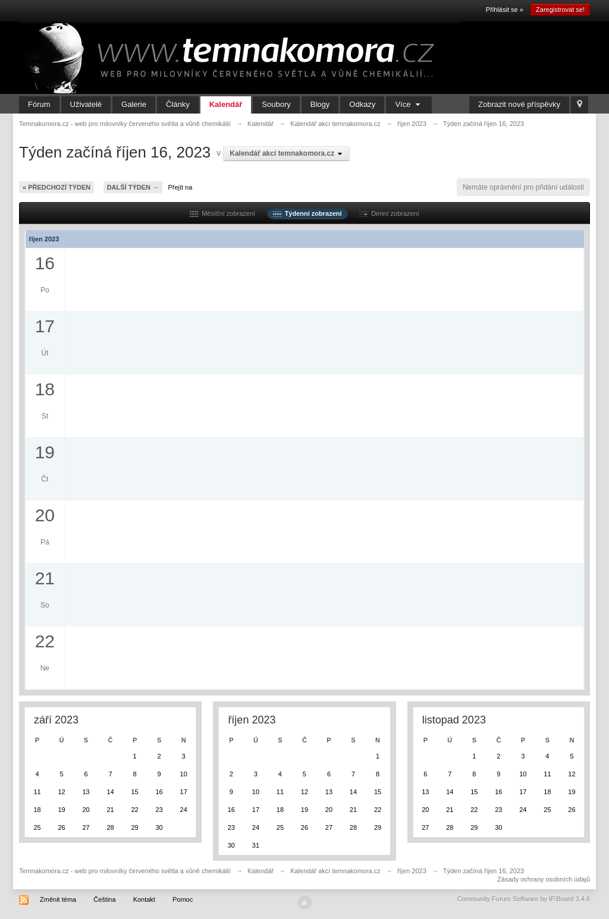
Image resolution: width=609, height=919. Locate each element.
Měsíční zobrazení (222, 213)
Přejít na (180, 187)
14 (110, 791)
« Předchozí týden (56, 187)
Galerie (133, 104)
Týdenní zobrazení (307, 213)
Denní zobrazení (389, 213)
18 (36, 809)
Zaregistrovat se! (560, 9)
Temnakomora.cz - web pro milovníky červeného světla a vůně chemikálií (125, 870)
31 (255, 845)
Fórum (39, 104)
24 (183, 809)
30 (158, 827)
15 (134, 791)
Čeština (104, 899)
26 (61, 827)
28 (110, 827)
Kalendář (226, 104)
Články (178, 104)
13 (85, 791)
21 (110, 809)
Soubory (276, 104)
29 (134, 827)
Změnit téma (58, 899)
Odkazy (362, 104)
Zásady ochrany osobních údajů (543, 879)
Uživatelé (86, 104)
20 (85, 809)
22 (134, 809)
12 (61, 791)
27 (85, 827)
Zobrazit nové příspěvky (519, 104)
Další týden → (133, 187)
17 (183, 791)
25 (36, 827)
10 (183, 774)
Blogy (320, 104)
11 (36, 791)
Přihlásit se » (504, 9)
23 (158, 809)
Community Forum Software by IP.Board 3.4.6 (523, 898)
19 (61, 809)
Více (409, 104)
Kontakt (144, 899)
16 (158, 791)
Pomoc (182, 899)
